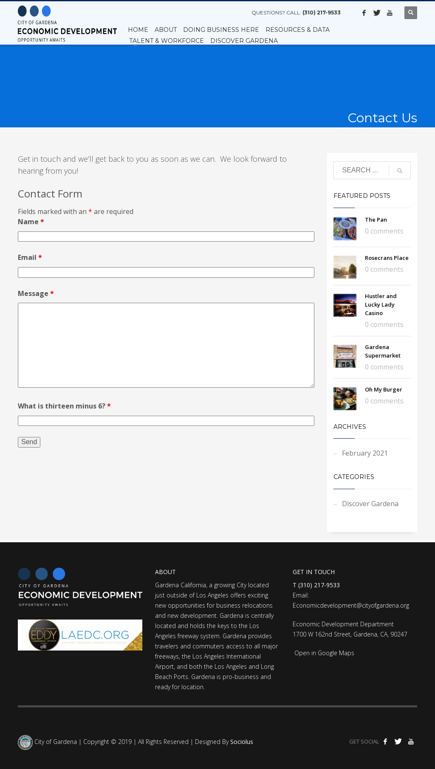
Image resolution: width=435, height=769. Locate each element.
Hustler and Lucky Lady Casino (381, 304)
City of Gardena (55, 742)
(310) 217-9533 (321, 12)
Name (31, 221)
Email (30, 257)
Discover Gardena (370, 503)
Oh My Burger (383, 389)
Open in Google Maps (323, 653)
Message (36, 293)
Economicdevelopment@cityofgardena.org (351, 605)
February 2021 (365, 453)
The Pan (376, 219)
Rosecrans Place (387, 258)
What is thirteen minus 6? (64, 406)
